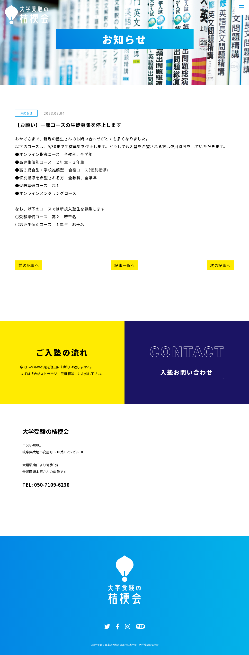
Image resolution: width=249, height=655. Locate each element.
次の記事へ (220, 265)
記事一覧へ (124, 265)
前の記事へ (28, 265)
